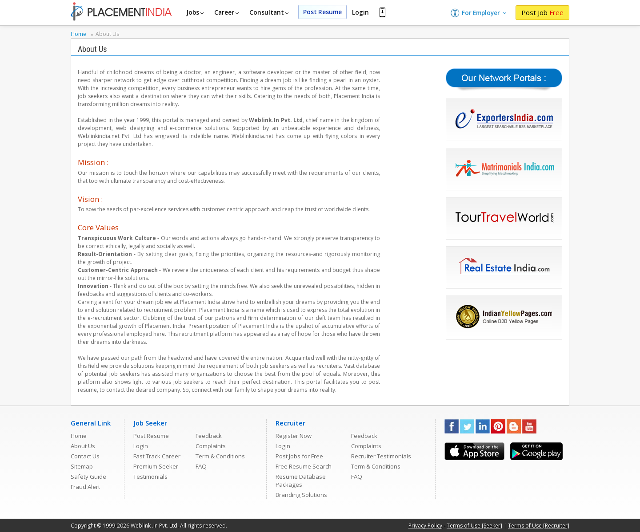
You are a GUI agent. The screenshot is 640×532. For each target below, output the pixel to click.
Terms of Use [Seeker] (474, 525)
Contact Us (85, 456)
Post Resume (322, 12)
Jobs (195, 12)
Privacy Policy (425, 525)
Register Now (294, 436)
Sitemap (82, 466)
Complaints (211, 446)
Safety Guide (88, 477)
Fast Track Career (156, 456)
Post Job (542, 12)
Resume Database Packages (301, 481)
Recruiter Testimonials (381, 456)
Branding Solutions (301, 495)
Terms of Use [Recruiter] (538, 525)
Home (79, 436)
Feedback (209, 436)
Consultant (268, 12)
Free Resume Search (304, 466)
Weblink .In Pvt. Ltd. (155, 525)
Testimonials (150, 477)
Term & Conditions (220, 456)
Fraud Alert (85, 487)
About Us (83, 446)
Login (360, 12)
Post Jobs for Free (299, 456)
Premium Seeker (155, 466)
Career (226, 12)
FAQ (201, 466)
